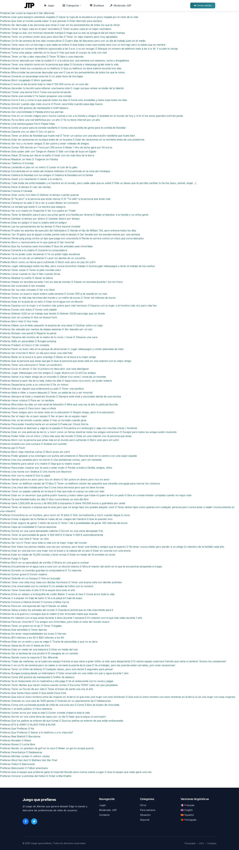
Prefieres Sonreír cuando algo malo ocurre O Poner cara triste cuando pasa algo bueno (51, 104)
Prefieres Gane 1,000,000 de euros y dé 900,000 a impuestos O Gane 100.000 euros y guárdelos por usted (62, 503)
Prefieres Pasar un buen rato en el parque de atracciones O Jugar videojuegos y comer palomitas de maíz (61, 349)
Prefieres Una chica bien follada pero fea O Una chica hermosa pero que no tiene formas (52, 487)
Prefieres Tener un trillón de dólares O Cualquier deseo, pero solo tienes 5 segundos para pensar (56, 669)
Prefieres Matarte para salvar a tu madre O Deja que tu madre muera (40, 463)
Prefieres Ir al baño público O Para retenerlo (26, 708)
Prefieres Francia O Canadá (16, 190)
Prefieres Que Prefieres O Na (17, 728)
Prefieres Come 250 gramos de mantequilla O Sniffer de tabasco (37, 677)
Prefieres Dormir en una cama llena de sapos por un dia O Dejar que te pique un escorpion (53, 716)
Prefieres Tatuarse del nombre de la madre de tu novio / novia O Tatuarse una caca (48, 337)
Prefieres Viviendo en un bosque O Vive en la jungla (30, 578)
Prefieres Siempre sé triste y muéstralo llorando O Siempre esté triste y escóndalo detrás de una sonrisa (60, 396)
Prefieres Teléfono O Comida (17, 163)
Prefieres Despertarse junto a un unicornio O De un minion (34, 384)
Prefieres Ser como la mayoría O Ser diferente (27, 13)
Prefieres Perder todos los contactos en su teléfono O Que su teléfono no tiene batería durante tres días (60, 68)
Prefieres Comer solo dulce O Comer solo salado (28, 309)
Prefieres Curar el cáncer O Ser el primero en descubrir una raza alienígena (44, 368)
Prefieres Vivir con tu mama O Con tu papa (25, 475)
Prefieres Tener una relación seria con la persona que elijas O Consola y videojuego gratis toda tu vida (59, 64)
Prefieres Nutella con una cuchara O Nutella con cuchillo (33, 443)
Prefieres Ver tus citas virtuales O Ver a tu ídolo (27, 289)
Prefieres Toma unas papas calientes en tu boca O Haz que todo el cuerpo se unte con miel (53, 52)
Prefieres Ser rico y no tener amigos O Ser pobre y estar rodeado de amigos (44, 143)
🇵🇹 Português (188, 819)
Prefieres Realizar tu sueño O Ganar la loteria (26, 277)
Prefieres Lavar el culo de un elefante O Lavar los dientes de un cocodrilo (43, 258)
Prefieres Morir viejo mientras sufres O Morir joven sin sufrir (35, 451)
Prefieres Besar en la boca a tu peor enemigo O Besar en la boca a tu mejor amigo (48, 356)
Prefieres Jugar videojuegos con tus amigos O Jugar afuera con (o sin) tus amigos (48, 372)
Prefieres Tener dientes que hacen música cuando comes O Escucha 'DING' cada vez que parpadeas (59, 685)
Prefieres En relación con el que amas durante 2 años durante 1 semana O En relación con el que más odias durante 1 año (71, 617)
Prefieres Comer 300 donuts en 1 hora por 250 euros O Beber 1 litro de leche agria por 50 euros (56, 147)
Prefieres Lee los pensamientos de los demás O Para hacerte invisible (40, 226)
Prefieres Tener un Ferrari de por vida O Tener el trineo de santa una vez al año (46, 689)
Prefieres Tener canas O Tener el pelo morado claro (30, 270)
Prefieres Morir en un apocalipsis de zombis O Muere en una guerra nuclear (44, 562)
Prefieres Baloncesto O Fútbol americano (24, 768)
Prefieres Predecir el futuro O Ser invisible (24, 345)
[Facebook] (26, 821)
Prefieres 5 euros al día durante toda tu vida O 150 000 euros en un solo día (44, 84)
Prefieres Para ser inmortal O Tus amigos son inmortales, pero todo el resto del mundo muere (54, 621)
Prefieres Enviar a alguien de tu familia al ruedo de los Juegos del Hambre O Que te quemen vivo (56, 519)
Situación (145, 814)
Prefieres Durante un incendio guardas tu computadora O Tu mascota (40, 570)
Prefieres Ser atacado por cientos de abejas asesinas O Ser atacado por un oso (46, 329)
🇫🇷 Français (187, 805)
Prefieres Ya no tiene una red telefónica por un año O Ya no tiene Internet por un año (50, 119)
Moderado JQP (120, 5)
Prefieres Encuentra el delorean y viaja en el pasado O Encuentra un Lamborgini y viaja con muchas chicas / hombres (68, 428)
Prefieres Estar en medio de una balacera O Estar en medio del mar (39, 649)
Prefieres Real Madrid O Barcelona (20, 736)
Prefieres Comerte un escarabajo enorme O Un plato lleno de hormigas (41, 76)
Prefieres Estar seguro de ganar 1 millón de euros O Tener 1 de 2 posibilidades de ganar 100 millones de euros (63, 523)
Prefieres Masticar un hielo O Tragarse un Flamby (29, 159)
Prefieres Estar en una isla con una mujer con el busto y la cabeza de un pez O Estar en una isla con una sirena (65, 550)
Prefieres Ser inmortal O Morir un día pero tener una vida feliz (36, 353)
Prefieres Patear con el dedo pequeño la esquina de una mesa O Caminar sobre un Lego (51, 325)
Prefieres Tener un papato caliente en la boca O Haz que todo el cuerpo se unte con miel (52, 491)
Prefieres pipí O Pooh (12, 447)
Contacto (104, 814)
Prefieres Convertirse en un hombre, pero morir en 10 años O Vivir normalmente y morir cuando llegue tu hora (65, 515)
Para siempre (147, 810)
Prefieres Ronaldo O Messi (15, 740)
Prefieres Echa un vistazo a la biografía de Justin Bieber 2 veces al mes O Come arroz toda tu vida (57, 594)
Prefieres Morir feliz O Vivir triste (19, 321)
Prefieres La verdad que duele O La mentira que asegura (32, 206)
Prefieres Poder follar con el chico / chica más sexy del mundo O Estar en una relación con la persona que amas (66, 436)
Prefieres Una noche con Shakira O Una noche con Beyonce (35, 471)
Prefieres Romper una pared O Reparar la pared (28, 333)
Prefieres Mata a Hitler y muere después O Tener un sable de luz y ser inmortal (46, 392)
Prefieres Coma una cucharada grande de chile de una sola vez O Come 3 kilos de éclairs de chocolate (59, 704)
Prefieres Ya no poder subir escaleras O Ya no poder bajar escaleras (40, 254)
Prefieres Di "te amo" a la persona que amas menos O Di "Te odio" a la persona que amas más (55, 198)
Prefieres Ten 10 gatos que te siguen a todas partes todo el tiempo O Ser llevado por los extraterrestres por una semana (70, 234)
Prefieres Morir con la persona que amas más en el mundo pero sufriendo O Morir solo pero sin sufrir (59, 439)
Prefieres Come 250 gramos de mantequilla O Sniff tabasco (34, 107)
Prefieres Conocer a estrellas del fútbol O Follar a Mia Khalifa (35, 775)
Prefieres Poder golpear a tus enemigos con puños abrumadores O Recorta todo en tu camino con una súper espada (68, 455)
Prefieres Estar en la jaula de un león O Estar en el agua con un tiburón (41, 301)
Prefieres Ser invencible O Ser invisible (22, 285)
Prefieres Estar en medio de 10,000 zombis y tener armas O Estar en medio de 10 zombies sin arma (57, 554)
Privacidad (190, 843)
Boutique (97, 5)
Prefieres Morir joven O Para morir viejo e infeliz (28, 408)
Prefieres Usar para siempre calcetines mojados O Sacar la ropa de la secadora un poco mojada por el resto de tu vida (69, 17)
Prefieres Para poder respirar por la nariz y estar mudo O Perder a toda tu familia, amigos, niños (56, 467)
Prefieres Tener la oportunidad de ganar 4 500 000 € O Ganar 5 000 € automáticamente (51, 534)
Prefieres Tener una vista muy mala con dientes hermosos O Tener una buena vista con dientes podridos (61, 582)
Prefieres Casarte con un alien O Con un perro (27, 131)
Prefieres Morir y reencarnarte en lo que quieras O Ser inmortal (37, 242)
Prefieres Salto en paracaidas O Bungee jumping (28, 341)
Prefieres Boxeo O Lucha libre (17, 744)
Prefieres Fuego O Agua (14, 558)
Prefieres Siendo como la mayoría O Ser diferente (29, 657)
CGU (201, 843)
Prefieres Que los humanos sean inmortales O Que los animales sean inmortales (46, 246)
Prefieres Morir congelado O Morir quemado (26, 80)
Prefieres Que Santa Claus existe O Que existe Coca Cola (33, 692)
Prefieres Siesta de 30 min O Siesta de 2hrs (25, 645)
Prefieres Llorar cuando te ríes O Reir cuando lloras (30, 273)
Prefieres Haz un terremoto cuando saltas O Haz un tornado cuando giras (43, 420)
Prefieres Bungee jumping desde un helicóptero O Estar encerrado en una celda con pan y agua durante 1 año (64, 673)
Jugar (49, 5)
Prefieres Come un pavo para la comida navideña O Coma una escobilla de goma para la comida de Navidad (62, 127)
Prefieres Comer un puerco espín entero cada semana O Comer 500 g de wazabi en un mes (53, 293)
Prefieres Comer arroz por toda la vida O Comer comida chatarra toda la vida (45, 712)
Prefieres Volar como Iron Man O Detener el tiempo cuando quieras (39, 194)
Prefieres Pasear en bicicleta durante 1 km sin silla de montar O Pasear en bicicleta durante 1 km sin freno (61, 281)
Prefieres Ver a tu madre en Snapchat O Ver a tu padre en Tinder (38, 210)
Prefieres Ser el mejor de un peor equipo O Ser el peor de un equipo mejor (43, 416)
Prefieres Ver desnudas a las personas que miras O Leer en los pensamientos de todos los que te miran (60, 24)
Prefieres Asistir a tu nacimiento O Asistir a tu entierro (31, 179)
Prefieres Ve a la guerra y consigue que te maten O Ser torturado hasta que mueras (48, 613)
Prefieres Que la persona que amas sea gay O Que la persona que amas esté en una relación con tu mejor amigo (65, 360)
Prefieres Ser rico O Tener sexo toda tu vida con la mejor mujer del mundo (43, 542)
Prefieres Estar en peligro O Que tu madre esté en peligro (33, 222)
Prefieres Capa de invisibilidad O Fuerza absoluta (28, 526)
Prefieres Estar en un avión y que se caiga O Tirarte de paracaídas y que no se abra (48, 641)
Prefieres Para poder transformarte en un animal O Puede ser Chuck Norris (44, 424)
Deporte (144, 819)
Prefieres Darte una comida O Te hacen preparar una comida (35, 96)
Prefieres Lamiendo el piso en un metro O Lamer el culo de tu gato (38, 167)
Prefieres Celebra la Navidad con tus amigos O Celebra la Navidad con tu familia (46, 175)
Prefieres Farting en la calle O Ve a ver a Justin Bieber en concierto (39, 202)
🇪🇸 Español (187, 814)
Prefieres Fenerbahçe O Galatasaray (21, 752)
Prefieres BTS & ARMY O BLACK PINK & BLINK (27, 724)
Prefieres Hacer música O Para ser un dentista (27, 400)
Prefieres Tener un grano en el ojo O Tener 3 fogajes (31, 625)
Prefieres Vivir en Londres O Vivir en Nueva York (28, 317)
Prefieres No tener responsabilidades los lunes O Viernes (33, 633)
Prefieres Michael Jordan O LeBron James (25, 756)
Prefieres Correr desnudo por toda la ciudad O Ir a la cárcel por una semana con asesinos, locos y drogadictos (64, 60)
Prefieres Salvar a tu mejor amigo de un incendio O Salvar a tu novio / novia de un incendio (53, 376)
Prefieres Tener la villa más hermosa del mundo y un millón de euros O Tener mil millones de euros (57, 297)
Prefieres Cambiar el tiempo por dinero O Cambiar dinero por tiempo (40, 218)
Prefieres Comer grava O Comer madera (23, 574)
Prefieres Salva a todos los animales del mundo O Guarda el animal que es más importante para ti (56, 609)
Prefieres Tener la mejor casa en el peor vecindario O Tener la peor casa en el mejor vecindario (55, 28)
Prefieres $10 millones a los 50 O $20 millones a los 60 (32, 637)
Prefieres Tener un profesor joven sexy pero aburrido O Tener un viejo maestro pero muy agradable (58, 36)
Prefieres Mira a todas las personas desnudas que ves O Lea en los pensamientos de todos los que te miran (62, 72)
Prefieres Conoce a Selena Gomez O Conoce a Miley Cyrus (34, 602)
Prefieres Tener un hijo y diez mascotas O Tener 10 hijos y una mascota (41, 56)
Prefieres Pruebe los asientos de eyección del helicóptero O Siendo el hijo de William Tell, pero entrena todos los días (68, 230)
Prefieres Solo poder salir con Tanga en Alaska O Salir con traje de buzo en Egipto (48, 151)
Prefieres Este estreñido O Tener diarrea (23, 629)
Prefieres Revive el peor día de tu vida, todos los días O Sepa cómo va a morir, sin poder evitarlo (56, 380)
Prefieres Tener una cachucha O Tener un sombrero (31, 364)
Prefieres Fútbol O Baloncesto (17, 764)
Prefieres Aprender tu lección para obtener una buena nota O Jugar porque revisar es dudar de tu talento (62, 88)
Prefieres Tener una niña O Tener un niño (24, 538)
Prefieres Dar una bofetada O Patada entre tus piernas (31, 111)
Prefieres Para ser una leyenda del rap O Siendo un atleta (33, 606)
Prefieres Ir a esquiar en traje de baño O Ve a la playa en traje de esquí (41, 598)
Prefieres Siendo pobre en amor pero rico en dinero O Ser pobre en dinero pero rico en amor (55, 479)
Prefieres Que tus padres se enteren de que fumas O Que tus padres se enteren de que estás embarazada (61, 720)
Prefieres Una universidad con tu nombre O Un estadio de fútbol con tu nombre (46, 586)
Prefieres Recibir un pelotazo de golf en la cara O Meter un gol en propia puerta (46, 748)
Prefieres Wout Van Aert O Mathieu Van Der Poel (28, 760)
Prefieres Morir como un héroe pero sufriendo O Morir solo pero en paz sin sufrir (48, 262)
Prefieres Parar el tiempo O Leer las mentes (25, 187)
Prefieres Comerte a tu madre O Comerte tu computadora (33, 250)
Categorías (71, 5)
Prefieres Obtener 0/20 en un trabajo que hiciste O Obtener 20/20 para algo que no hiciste (52, 313)
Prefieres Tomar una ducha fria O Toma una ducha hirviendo (35, 92)
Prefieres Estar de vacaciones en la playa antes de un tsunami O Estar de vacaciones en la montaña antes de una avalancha (72, 139)
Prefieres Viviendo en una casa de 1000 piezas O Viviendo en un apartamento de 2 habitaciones (55, 700)
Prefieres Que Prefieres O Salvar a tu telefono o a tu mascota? (36, 732)
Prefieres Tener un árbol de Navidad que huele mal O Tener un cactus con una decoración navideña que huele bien (67, 135)
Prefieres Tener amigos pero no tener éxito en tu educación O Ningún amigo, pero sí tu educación (57, 412)
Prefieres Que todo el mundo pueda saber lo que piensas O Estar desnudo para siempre (51, 21)
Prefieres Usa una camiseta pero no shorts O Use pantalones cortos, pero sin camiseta (51, 459)
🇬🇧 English (187, 810)
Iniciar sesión (203, 5)
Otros (143, 805)
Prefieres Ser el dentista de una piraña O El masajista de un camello (39, 653)
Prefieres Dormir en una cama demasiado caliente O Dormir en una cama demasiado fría (51, 530)
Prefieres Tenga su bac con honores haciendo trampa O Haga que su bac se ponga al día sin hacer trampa (62, 32)
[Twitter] (34, 821)
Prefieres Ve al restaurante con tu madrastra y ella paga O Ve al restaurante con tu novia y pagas (56, 681)
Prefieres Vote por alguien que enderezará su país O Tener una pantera (42, 388)
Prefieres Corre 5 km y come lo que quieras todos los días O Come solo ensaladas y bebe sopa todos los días (63, 100)
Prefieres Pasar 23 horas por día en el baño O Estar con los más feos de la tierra (47, 155)
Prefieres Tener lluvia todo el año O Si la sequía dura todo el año (37, 590)
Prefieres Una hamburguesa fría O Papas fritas (27, 123)
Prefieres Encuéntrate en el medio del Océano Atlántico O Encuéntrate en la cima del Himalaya (55, 171)
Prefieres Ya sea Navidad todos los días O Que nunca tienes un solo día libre (44, 499)
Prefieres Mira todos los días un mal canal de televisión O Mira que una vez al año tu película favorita (59, 404)
